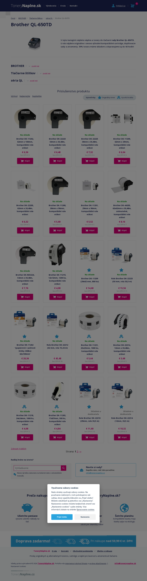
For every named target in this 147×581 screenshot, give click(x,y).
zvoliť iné (35, 66)
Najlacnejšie (25, 96)
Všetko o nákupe (104, 551)
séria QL (49, 18)
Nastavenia (85, 517)
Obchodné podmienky (83, 551)
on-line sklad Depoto (97, 563)
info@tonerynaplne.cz (95, 473)
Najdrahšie (37, 96)
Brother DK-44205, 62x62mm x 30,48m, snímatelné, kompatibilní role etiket (122, 211)
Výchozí (14, 96)
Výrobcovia (51, 5)
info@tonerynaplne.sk (125, 563)
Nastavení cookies (18, 566)
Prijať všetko (62, 517)
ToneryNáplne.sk (46, 563)
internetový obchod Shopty (76, 563)
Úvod (13, 18)
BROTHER (22, 18)
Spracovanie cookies (85, 510)
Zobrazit (18, 448)
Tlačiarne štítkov (36, 18)
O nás (63, 5)
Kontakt (73, 5)
